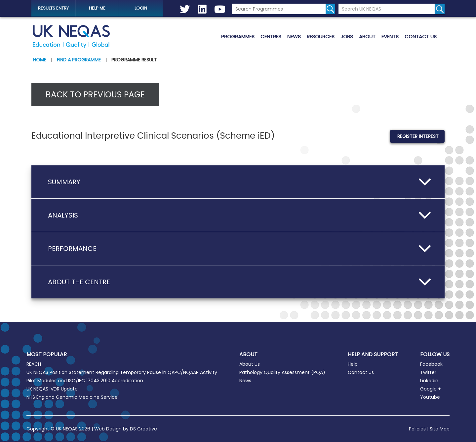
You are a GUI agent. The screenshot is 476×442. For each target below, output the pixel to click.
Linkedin (429, 380)
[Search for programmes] (330, 9)
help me (97, 8)
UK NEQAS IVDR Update (52, 389)
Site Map (440, 428)
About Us (249, 364)
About (367, 36)
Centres (270, 36)
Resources (321, 36)
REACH (33, 364)
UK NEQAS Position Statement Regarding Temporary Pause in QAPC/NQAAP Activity (121, 372)
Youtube (430, 397)
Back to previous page (95, 94)
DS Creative (143, 428)
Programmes (238, 36)
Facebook (431, 364)
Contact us (421, 36)
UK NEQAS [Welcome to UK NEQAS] (71, 36)
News (294, 36)
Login (141, 8)
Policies (417, 428)
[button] (238, 181)
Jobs (346, 36)
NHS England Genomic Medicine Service (72, 397)
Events (390, 36)
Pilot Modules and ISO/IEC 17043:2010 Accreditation (84, 380)
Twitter (428, 372)
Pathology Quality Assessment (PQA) (282, 372)
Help (353, 364)
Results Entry (53, 8)
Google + (430, 389)
